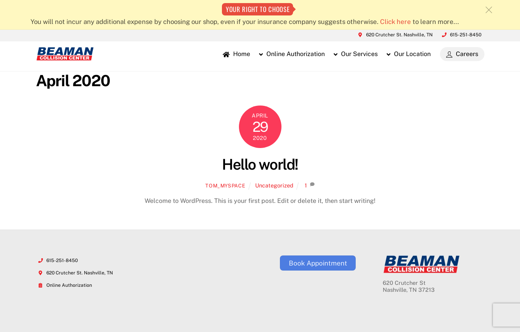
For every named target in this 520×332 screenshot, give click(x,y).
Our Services (356, 54)
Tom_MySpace (225, 186)
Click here (395, 22)
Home (236, 54)
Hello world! (260, 164)
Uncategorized (274, 185)
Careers (462, 54)
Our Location (409, 54)
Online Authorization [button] (292, 54)
